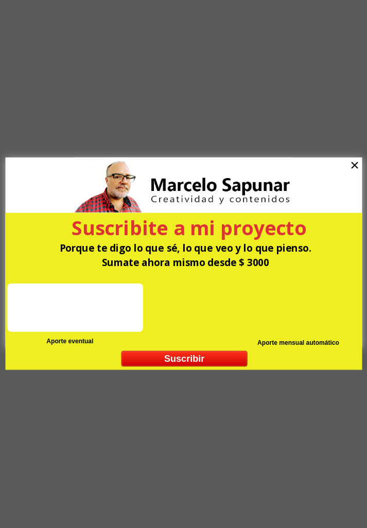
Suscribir (184, 358)
